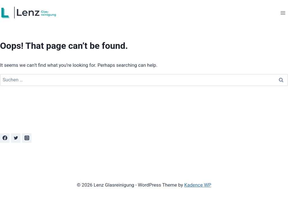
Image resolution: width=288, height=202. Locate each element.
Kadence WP (197, 185)
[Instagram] (27, 138)
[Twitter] (16, 138)
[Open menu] (283, 12)
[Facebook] (5, 138)
